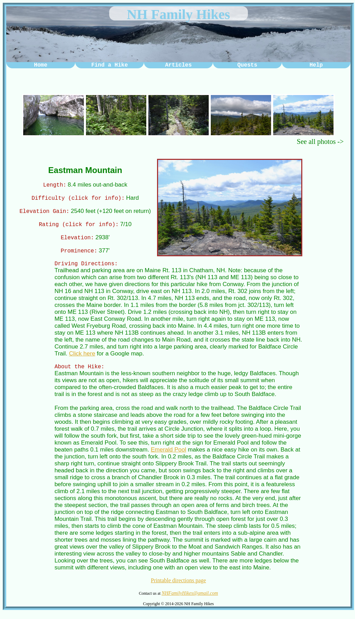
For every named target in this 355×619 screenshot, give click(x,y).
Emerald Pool (168, 456)
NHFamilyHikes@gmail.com (190, 599)
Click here (82, 358)
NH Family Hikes (178, 14)
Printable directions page (178, 587)
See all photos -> (320, 141)
